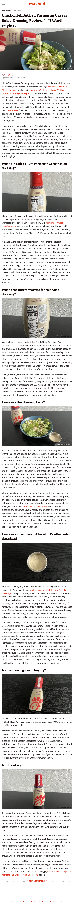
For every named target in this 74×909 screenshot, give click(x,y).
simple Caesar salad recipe (34, 506)
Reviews (17, 11)
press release (12, 110)
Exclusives (6, 11)
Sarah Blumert (9, 75)
